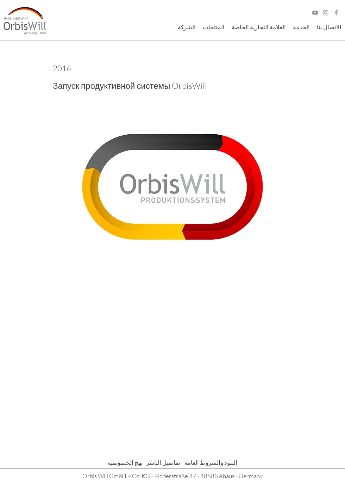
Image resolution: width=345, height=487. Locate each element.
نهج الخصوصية (125, 462)
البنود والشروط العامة (208, 462)
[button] (186, 27)
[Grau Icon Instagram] (325, 12)
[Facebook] (336, 12)
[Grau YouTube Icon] (315, 12)
